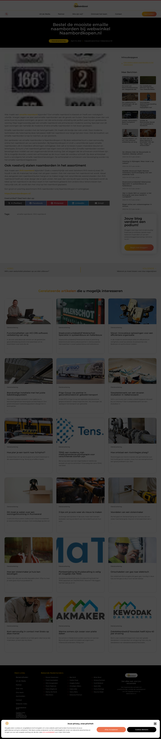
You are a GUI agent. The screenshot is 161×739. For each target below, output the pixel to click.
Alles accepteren (111, 729)
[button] (155, 724)
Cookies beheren (141, 729)
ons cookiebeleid (48, 732)
